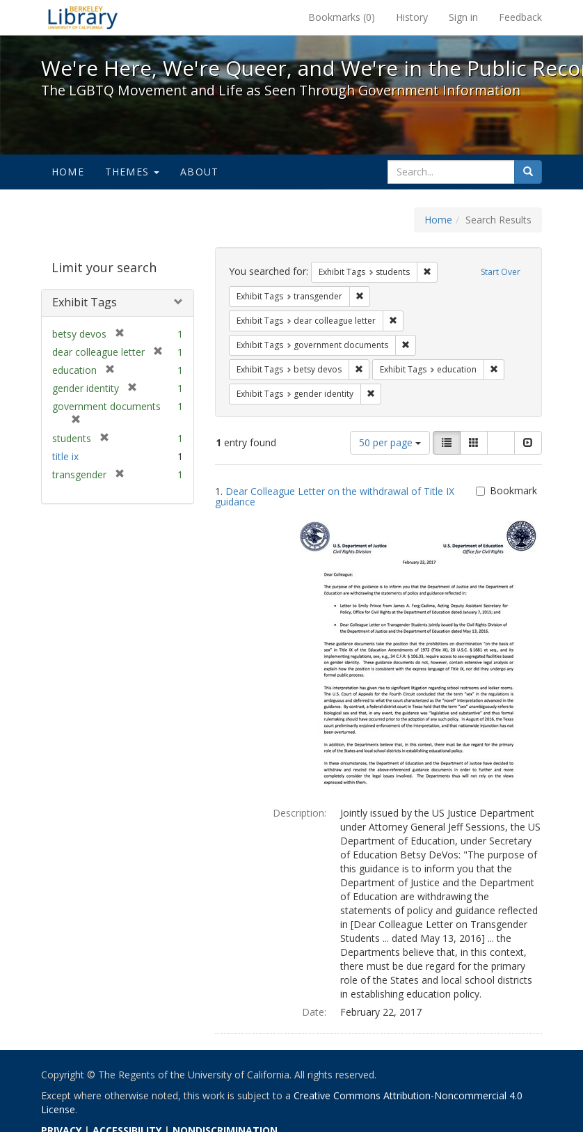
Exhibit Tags (84, 302)
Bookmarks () (341, 17)
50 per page (390, 442)
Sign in (463, 17)
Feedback (520, 17)
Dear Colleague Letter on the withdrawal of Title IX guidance (334, 496)
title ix (65, 456)
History (412, 17)
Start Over (500, 272)
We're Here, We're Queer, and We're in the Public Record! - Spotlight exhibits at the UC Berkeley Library (83, 17)
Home (67, 171)
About (199, 171)
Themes (132, 171)
